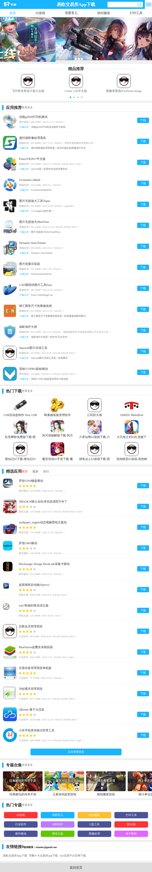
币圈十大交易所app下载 (43, 855)
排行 (46, 471)
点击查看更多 (76, 751)
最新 (35, 471)
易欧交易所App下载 (15, 855)
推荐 (25, 471)
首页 (13, 13)
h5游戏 (40, 13)
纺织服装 (103, 13)
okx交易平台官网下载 (73, 855)
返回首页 (76, 867)
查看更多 (27, 107)
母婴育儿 (71, 13)
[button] (70, 97)
